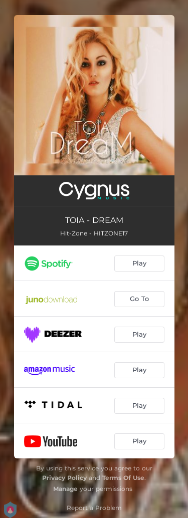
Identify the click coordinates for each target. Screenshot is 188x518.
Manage (65, 488)
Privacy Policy (64, 477)
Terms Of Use (123, 477)
